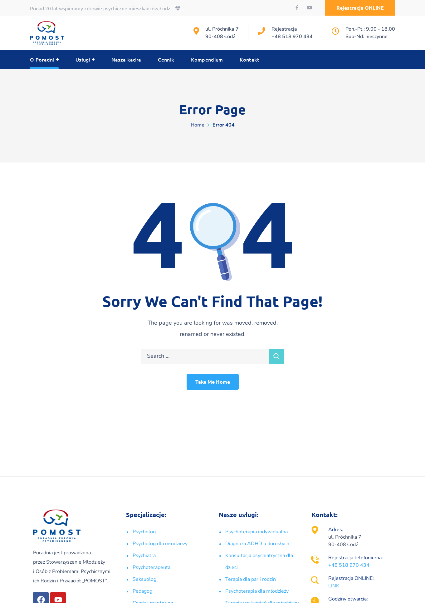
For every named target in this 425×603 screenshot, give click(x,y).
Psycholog (144, 531)
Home (197, 125)
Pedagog (142, 591)
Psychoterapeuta (151, 567)
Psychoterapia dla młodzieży (257, 591)
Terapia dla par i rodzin (250, 579)
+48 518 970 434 (292, 36)
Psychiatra (144, 555)
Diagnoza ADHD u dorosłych (257, 543)
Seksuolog (144, 579)
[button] (360, 8)
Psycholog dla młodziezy (160, 543)
